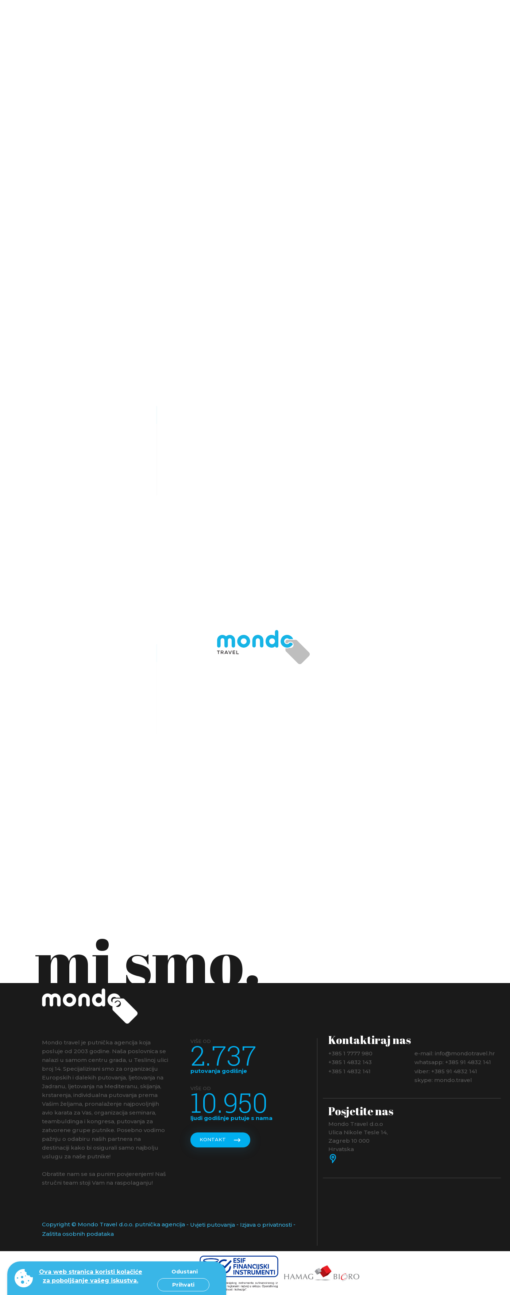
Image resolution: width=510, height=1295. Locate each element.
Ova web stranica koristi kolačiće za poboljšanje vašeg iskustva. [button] (90, 1276)
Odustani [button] (184, 1271)
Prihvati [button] (183, 1284)
